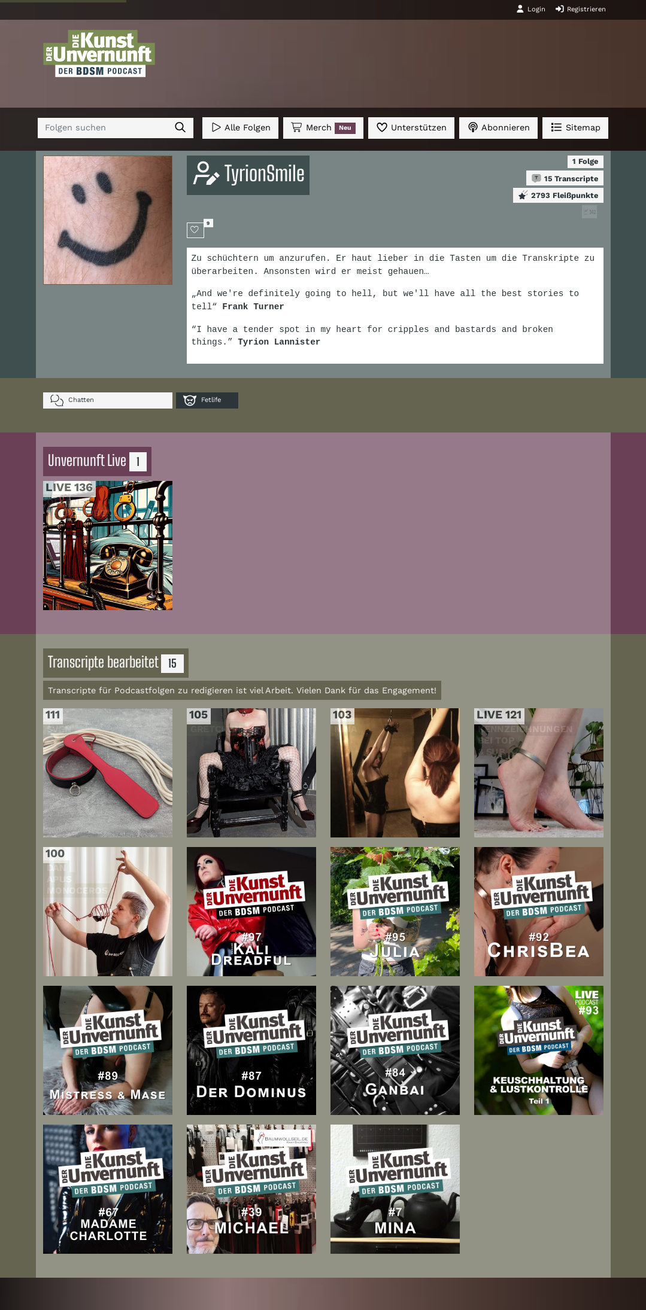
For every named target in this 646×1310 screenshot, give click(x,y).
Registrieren (580, 9)
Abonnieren (498, 127)
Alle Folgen (240, 127)
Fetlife (202, 400)
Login (530, 9)
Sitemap (575, 127)
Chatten (72, 400)
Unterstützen (411, 127)
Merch (323, 128)
